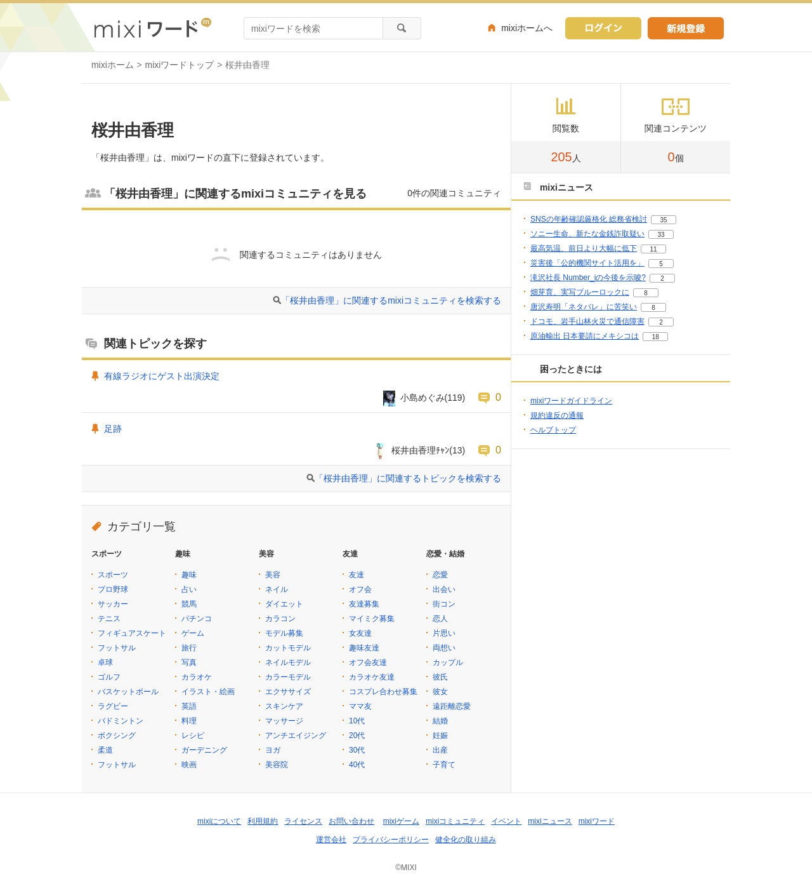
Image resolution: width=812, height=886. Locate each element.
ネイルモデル (288, 662)
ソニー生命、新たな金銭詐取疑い (587, 233)
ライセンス (303, 821)
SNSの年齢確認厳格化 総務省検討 (588, 219)
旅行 (189, 647)
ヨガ (272, 750)
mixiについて (219, 821)
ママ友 (360, 706)
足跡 (113, 429)
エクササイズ (288, 691)
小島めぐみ (422, 398)
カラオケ (196, 677)
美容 (272, 574)
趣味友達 (364, 647)
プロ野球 (113, 589)
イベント (506, 821)
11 (653, 249)
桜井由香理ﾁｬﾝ (420, 450)
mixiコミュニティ (455, 821)
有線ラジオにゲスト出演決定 (161, 376)
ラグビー (113, 706)
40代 (357, 764)
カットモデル (288, 647)
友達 (356, 574)
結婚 (440, 720)
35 (663, 220)
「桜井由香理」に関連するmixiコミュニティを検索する (391, 300)
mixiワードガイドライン (571, 400)
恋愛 (440, 574)
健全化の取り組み (465, 839)
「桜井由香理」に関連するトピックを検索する (408, 478)
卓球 (105, 662)
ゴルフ (109, 677)
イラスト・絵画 (208, 691)
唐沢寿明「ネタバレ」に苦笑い (583, 306)
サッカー (113, 604)
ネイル (276, 589)
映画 (189, 764)
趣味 (189, 574)
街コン (444, 604)
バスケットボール (128, 691)
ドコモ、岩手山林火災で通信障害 (587, 321)
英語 (189, 706)
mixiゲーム (401, 821)
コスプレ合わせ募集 (383, 691)
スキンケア (284, 706)
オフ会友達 (368, 662)
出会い (444, 589)
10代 (357, 720)
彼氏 (440, 677)
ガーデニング (204, 750)
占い (189, 589)
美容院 (276, 764)
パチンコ (196, 618)
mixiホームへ (527, 28)
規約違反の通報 (557, 415)
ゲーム (192, 633)
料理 (189, 720)
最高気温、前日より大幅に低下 (583, 248)
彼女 (440, 691)
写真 (189, 662)
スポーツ (113, 574)
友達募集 (364, 604)
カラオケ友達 (372, 677)
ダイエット (284, 604)
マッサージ (284, 720)
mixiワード (597, 821)
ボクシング (117, 735)
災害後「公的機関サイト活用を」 (587, 262)
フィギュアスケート (132, 633)
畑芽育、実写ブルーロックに (579, 292)
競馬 (189, 604)
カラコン (280, 618)
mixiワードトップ (179, 65)
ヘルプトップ (553, 430)
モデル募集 (284, 633)
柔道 (105, 750)
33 (660, 234)
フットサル (117, 647)
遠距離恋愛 (452, 706)
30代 (357, 750)
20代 (357, 735)
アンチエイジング (295, 735)
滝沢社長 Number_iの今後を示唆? (588, 277)
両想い (444, 647)
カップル (448, 662)
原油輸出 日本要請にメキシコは (584, 336)
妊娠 (440, 735)
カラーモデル (288, 677)
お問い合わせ (351, 821)
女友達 (360, 633)
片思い (444, 633)
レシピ (192, 735)
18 (655, 336)
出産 (440, 750)
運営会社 (331, 839)
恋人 (440, 618)
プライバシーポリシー (391, 839)
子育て (444, 764)
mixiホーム (112, 65)
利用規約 (262, 821)
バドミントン (120, 720)
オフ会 (360, 589)
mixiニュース (550, 821)
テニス (109, 618)
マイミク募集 (372, 618)
